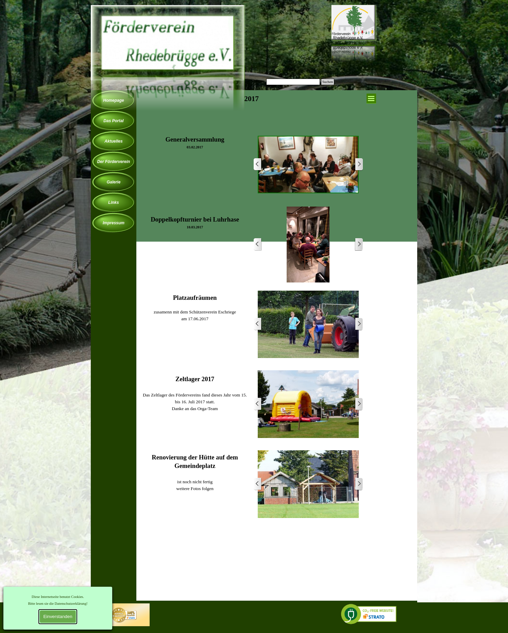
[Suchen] (293, 82)
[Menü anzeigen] (371, 98)
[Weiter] (359, 164)
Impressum (113, 223)
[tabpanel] (251, 108)
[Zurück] (258, 164)
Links (113, 202)
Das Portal (113, 120)
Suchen (327, 82)
